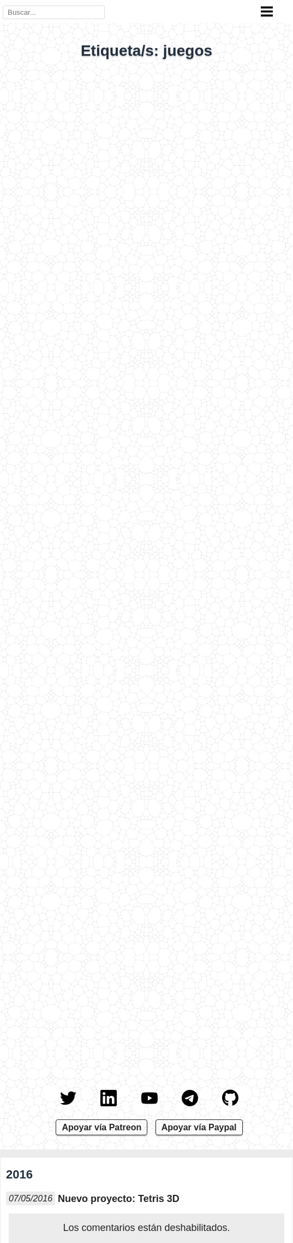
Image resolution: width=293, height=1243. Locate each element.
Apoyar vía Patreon (101, 1127)
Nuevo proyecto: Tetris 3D (119, 1198)
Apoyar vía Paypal (199, 1127)
